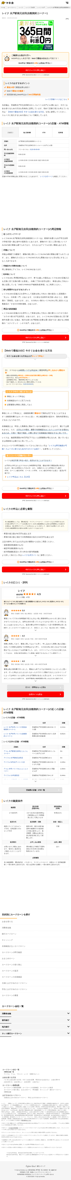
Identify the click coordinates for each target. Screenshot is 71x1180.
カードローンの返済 (10, 971)
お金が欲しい (18, 1082)
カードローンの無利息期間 (12, 1087)
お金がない (36, 1082)
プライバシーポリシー (44, 1172)
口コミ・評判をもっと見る (35, 687)
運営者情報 (31, 1170)
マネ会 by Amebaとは (20, 1170)
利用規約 (22, 1172)
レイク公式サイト (29, 555)
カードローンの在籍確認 (12, 977)
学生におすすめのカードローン (14, 989)
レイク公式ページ (46, 176)
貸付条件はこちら (26, 1120)
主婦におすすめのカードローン (14, 983)
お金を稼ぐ (27, 1082)
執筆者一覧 (47, 1170)
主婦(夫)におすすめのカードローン (15, 1097)
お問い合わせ (50, 1174)
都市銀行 (5, 1020)
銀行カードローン (9, 934)
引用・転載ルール (31, 1172)
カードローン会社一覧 (10, 1070)
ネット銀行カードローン (12, 1033)
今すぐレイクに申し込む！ (35, 70)
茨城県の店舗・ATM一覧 (35, 790)
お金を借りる (7, 921)
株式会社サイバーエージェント (40, 1154)
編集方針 (54, 1170)
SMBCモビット (35, 1074)
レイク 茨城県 (30, 7)
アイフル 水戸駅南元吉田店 (13, 758)
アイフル (7, 1074)
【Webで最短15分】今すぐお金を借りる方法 (25, 112)
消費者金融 (6, 928)
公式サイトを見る (35, 694)
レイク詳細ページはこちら (56, 99)
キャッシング (7, 940)
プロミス (20, 1074)
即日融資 (35, 1090)
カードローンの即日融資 (12, 952)
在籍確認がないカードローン (13, 946)
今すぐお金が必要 (28, 1080)
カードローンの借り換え (12, 965)
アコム (13, 1074)
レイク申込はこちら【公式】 (19, 477)
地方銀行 (5, 1027)
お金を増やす (55, 1080)
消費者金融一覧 (9, 1072)
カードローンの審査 (10, 995)
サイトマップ (41, 1174)
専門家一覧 (39, 1170)
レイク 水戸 (41, 7)
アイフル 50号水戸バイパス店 (14, 762)
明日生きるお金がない (43, 1080)
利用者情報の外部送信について (26, 1174)
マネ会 (3, 7)
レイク (21, 7)
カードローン (12, 7)
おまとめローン (8, 958)
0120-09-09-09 (35, 149)
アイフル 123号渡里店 (11, 775)
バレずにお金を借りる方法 (12, 1080)
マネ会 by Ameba (13, 1127)
